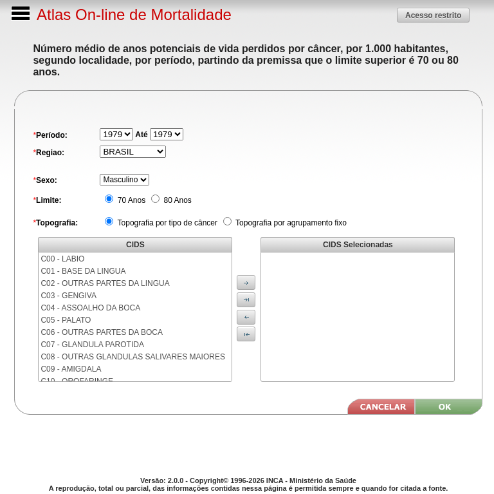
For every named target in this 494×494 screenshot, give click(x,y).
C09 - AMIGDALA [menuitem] (71, 369)
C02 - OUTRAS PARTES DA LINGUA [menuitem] (105, 283)
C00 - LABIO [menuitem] (62, 258)
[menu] (135, 317)
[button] (433, 15)
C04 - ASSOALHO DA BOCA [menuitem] (90, 307)
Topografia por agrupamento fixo (290, 222)
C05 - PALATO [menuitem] (66, 320)
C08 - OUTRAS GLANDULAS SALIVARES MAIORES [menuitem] (133, 356)
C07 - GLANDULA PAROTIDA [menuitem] (92, 344)
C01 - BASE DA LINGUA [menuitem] (83, 271)
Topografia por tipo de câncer (166, 222)
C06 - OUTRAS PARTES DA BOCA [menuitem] (102, 332)
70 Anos (130, 200)
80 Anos (176, 200)
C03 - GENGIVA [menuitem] (68, 295)
